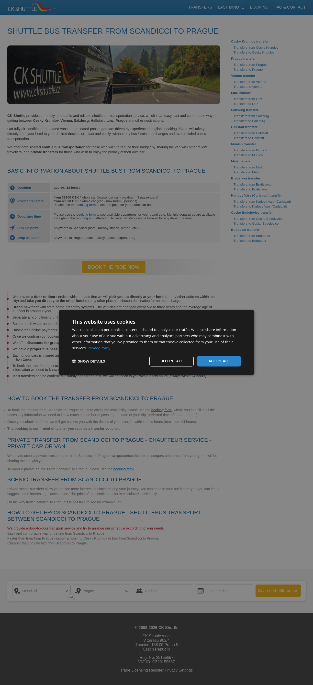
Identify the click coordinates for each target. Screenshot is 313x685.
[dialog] (156, 342)
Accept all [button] (219, 361)
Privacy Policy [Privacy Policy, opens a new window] (99, 347)
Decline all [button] (171, 361)
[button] (88, 361)
